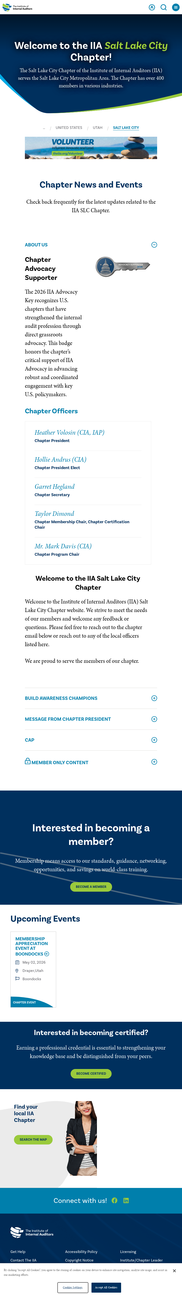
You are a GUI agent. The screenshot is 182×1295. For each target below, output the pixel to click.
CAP (29, 740)
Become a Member (91, 887)
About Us (36, 245)
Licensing (128, 1251)
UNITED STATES (69, 127)
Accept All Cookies (106, 1287)
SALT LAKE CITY (126, 127)
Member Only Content (56, 762)
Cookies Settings (72, 1287)
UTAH (97, 127)
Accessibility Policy (81, 1251)
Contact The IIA (23, 1260)
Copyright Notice (79, 1260)
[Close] (174, 1271)
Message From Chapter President (68, 719)
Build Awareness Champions (61, 698)
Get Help (17, 1251)
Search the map (33, 1140)
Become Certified (91, 1074)
